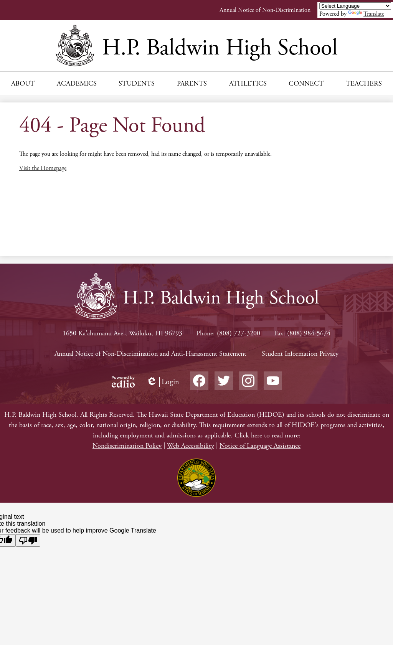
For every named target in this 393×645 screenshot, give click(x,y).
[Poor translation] (28, 540)
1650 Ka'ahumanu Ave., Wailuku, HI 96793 (122, 333)
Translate (366, 14)
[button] (22, 83)
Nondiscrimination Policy (127, 445)
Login (162, 382)
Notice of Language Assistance (260, 445)
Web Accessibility (190, 445)
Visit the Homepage (42, 168)
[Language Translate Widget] (355, 6)
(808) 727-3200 (238, 333)
